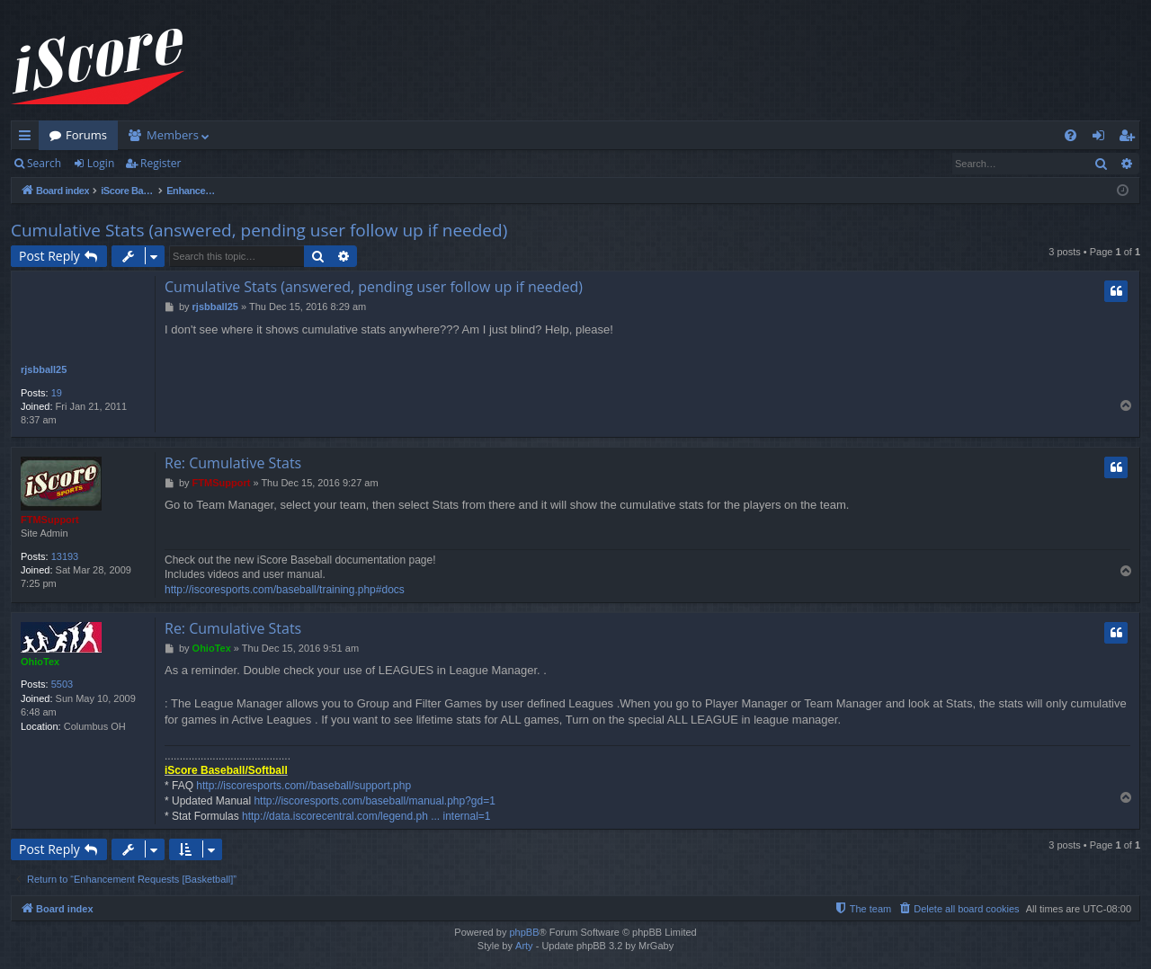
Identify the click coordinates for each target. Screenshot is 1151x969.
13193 (65, 556)
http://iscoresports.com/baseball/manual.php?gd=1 (374, 801)
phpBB (524, 932)
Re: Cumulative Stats (233, 463)
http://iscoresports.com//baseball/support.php (303, 785)
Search (44, 163)
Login (100, 163)
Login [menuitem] (1102, 138)
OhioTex (40, 661)
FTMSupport (50, 519)
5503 (62, 684)
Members (173, 135)
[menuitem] (1070, 135)
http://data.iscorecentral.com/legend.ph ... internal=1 (366, 816)
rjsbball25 (44, 369)
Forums (86, 135)
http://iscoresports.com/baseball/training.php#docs (285, 589)
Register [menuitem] (1130, 138)
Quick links (28, 138)
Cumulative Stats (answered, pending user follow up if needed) (259, 230)
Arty (524, 945)
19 (56, 392)
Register (160, 163)
